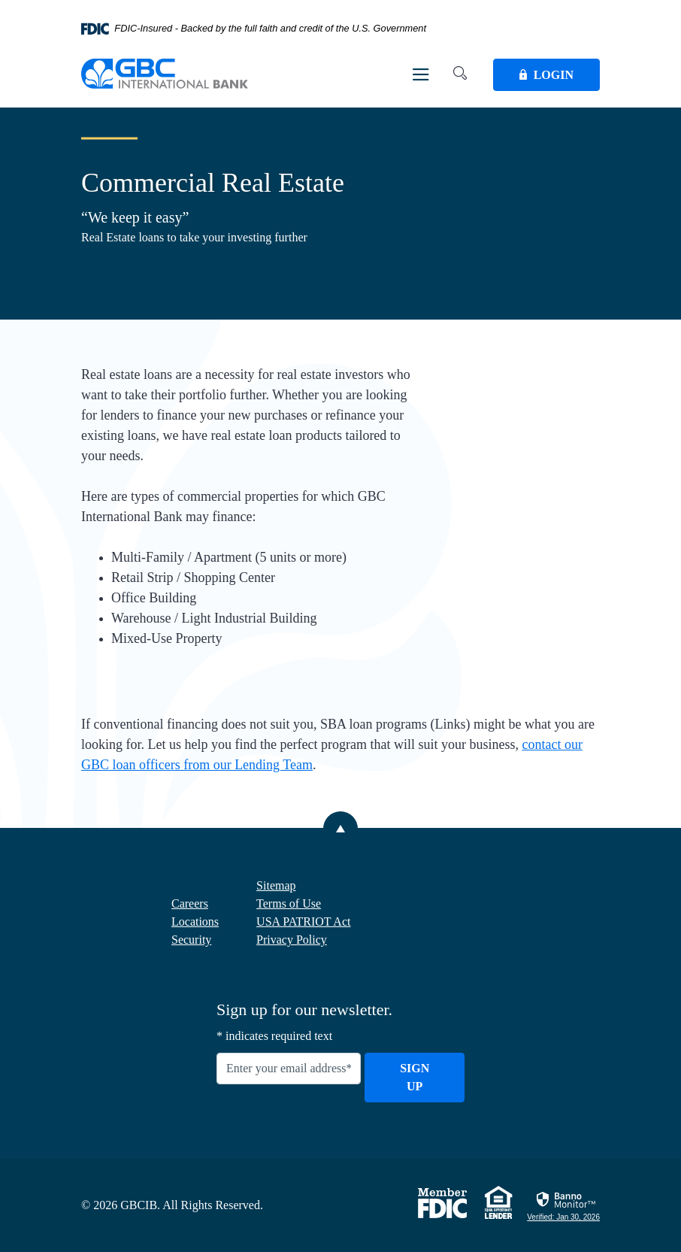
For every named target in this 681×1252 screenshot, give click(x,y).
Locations (195, 921)
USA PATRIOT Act (303, 921)
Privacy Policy (291, 939)
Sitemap (275, 885)
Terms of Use (288, 903)
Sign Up (414, 1077)
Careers (189, 903)
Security (191, 939)
